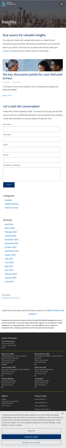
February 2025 (11, 274)
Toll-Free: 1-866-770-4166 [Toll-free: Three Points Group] (9, 346)
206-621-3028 (11, 383)
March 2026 (10, 228)
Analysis (8, 200)
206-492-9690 (42, 362)
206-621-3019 (44, 383)
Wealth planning (11, 204)
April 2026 (9, 224)
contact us (7, 51)
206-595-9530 (42, 385)
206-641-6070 (9, 385)
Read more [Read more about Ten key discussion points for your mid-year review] (7, 96)
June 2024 (9, 282)
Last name (7, 135)
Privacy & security (39, 399)
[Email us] (2, 348)
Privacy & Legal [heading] (40, 396)
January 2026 (10, 236)
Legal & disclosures (40, 403)
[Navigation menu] (61, 4)
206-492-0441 (9, 374)
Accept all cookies (31, 437)
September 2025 (12, 251)
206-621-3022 (11, 372)
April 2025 (9, 270)
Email (5, 145)
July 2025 (9, 259)
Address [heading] (5, 396)
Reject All (31, 431)
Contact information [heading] (9, 338)
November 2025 (11, 243)
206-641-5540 (42, 374)
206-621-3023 (11, 360)
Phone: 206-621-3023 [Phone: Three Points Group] (8, 344)
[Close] (62, 413)
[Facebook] (4, 348)
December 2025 (11, 240)
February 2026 (11, 232)
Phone (6, 155)
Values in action (11, 208)
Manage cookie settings (31, 442)
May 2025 (9, 266)
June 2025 (9, 262)
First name (7, 125)
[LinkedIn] (4, 365)
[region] (33, 429)
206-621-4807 (44, 372)
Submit (9, 185)
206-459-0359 (9, 362)
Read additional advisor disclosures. (11, 298)
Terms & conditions (40, 406)
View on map (5, 406)
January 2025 (10, 278)
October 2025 (10, 247)
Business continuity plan (42, 409)
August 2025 (10, 255)
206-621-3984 (44, 360)
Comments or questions (12, 165)
